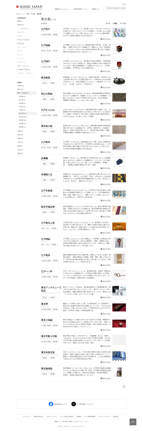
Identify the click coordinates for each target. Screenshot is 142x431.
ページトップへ (133, 420)
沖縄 (20, 153)
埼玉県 (22, 107)
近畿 (20, 138)
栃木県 (22, 100)
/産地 (95, 9)
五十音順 (123, 23)
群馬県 (22, 103)
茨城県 (22, 96)
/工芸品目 (80, 9)
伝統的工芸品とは (38, 416)
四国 (19, 146)
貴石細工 (21, 62)
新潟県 (22, 120)
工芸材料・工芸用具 (25, 73)
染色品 (20, 25)
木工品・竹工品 (23, 40)
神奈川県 (23, 117)
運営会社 (115, 416)
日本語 (124, 4)
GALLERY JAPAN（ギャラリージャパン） (74, 421)
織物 (19, 21)
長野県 (22, 127)
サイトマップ (27, 416)
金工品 (20, 43)
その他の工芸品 (23, 69)
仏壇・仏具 (22, 47)
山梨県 (22, 123)
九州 (20, 150)
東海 (20, 135)
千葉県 (22, 110)
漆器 (19, 36)
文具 (19, 54)
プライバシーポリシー (104, 416)
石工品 (20, 58)
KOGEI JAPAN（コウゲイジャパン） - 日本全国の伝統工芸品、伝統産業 (28, 9)
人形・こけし (22, 66)
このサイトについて (51, 416)
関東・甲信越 (30, 14)
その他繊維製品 (23, 28)
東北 (20, 89)
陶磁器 (20, 32)
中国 (20, 142)
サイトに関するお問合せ (67, 416)
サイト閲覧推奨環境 (89, 416)
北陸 (20, 131)
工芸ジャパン (20, 14)
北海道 (20, 85)
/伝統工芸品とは (62, 9)
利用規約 (78, 416)
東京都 (22, 113)
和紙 (19, 51)
